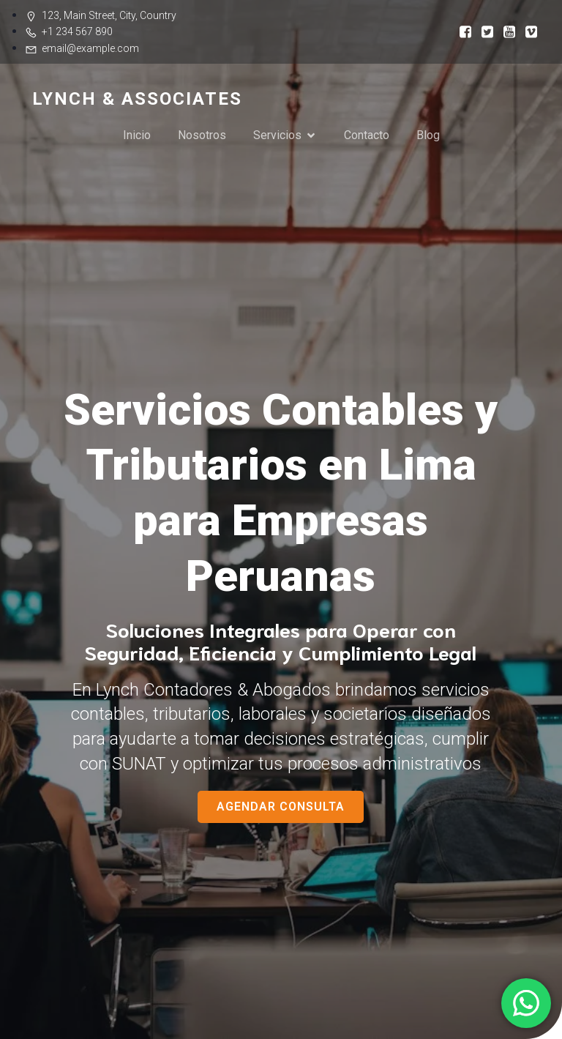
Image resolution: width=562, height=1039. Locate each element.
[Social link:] (460, 31)
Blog (428, 135)
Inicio (137, 135)
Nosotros (202, 135)
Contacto (366, 135)
